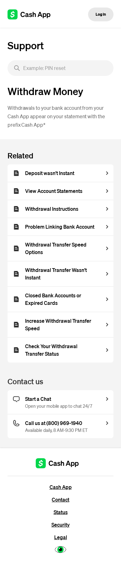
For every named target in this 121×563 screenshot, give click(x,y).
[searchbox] (60, 68)
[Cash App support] (32, 14)
